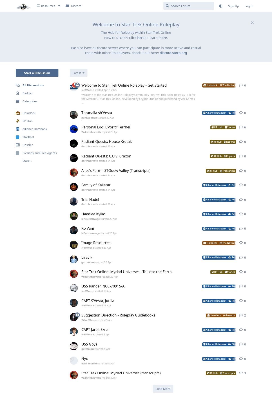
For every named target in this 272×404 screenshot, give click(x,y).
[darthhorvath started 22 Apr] (74, 202)
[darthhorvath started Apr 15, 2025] (74, 129)
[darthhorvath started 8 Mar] (74, 274)
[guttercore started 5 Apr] (74, 346)
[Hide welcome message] (252, 22)
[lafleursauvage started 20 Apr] (74, 216)
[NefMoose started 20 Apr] (74, 245)
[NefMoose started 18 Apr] (74, 288)
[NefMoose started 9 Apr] (74, 317)
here (140, 37)
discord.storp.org (173, 52)
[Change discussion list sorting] (78, 73)
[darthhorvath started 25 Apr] (74, 143)
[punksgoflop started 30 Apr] (74, 115)
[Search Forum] (188, 6)
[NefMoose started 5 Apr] (74, 332)
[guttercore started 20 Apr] (74, 259)
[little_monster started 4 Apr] (74, 361)
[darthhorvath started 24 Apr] (74, 158)
